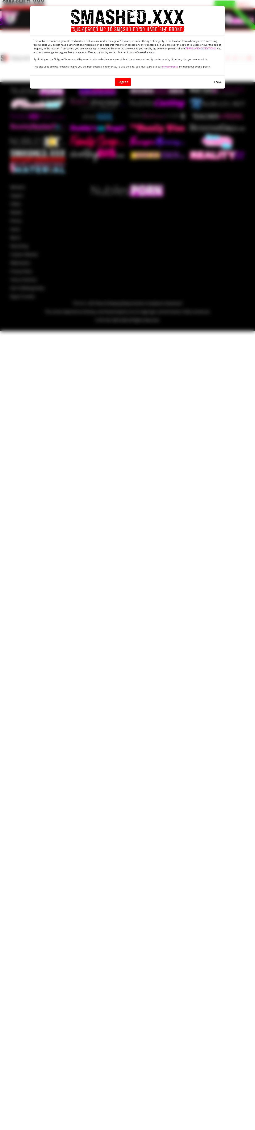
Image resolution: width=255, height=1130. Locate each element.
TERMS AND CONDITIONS (200, 48)
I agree (123, 82)
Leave (218, 82)
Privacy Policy (170, 66)
